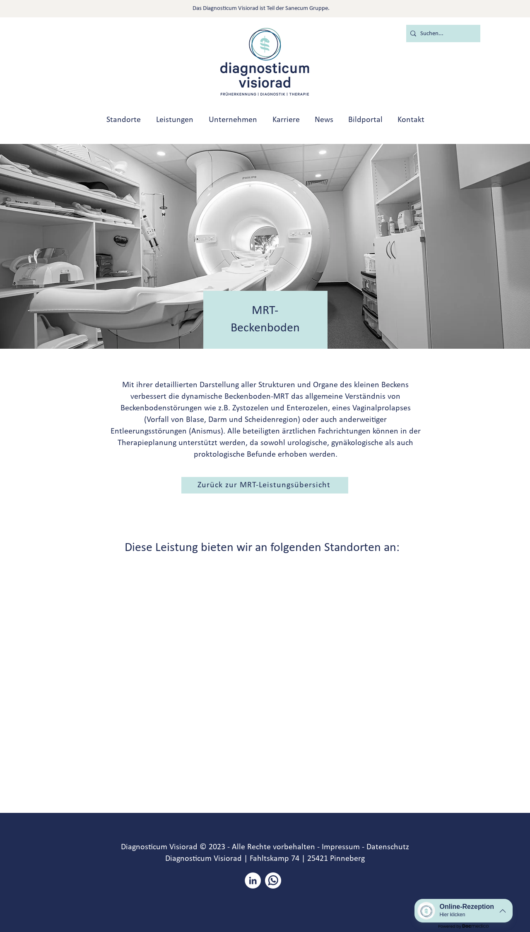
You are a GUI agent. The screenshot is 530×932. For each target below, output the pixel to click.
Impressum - (343, 847)
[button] (264, 485)
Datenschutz (387, 847)
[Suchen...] (441, 33)
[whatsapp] (273, 880)
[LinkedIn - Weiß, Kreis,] (253, 880)
